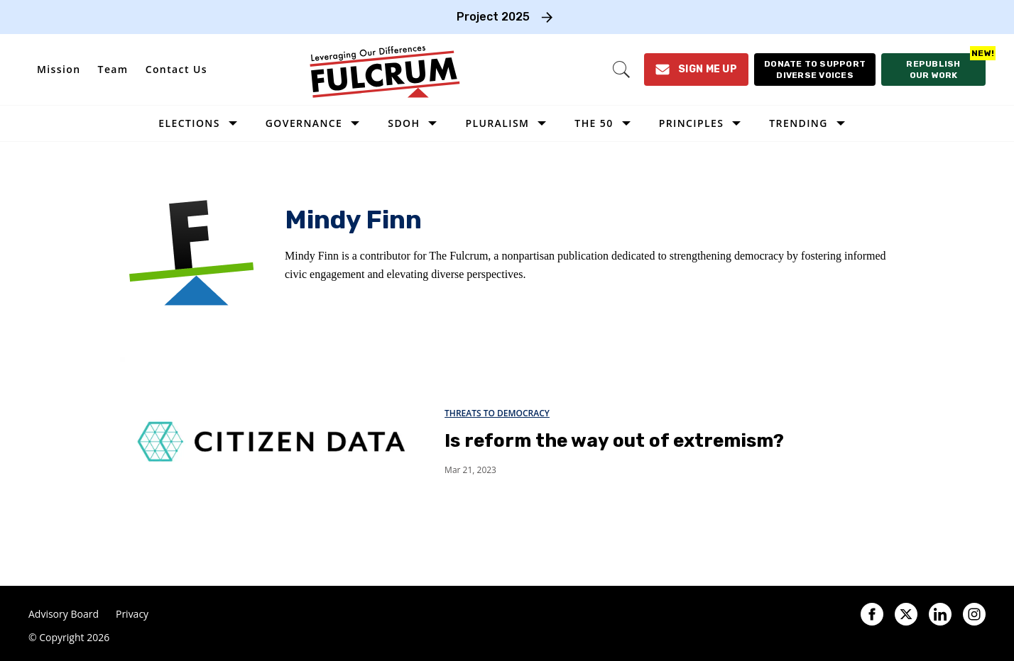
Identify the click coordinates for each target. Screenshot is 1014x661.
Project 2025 (493, 16)
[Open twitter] (906, 614)
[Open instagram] (974, 614)
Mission (59, 69)
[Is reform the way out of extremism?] (271, 441)
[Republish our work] (933, 69)
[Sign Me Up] (696, 69)
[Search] (621, 69)
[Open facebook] (872, 614)
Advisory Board (63, 614)
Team (113, 69)
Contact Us (176, 69)
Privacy (132, 614)
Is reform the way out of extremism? (614, 441)
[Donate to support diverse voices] (815, 69)
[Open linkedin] (940, 614)
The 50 (593, 123)
